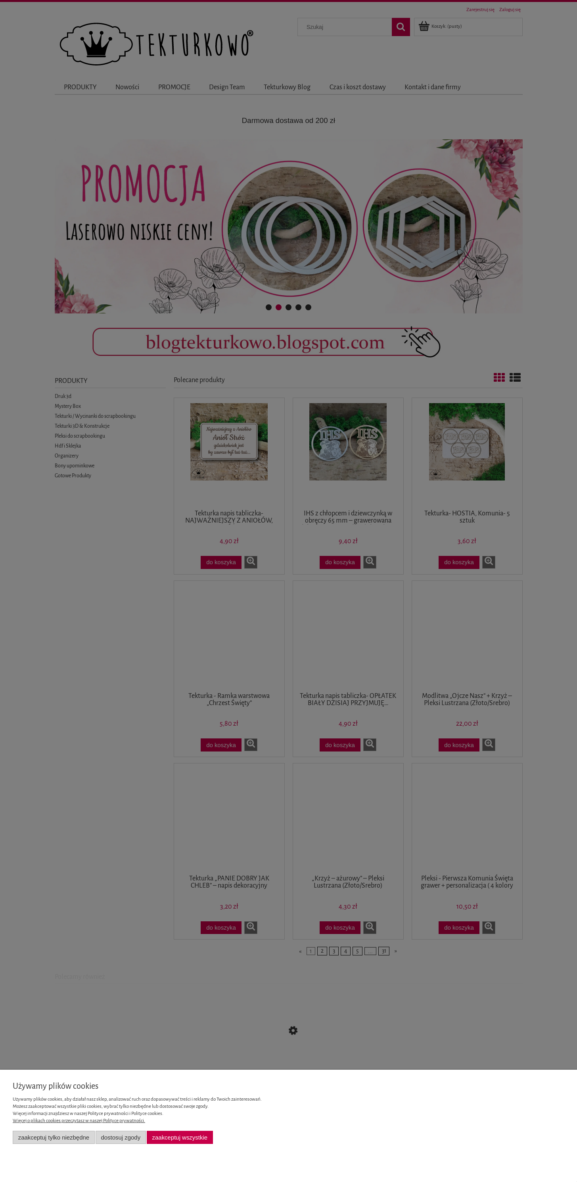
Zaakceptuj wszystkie (179, 1137)
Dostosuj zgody (120, 1137)
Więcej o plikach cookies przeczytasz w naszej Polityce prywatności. (79, 1120)
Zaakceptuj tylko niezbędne (53, 1137)
